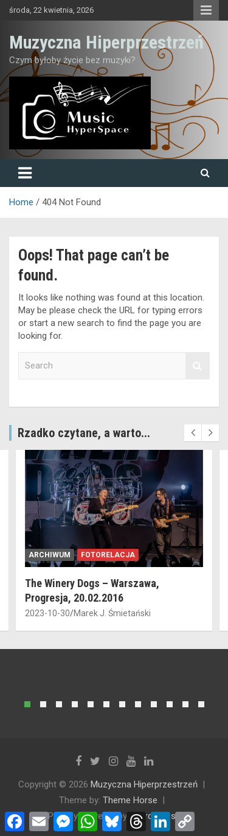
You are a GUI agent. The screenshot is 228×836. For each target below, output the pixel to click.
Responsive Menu (206, 10)
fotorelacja (108, 555)
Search (197, 365)
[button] (27, 704)
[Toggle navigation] (25, 173)
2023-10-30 (47, 613)
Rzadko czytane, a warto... (84, 433)
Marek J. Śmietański (112, 613)
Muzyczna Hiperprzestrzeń (106, 42)
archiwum (50, 555)
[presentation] (192, 432)
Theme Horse (130, 800)
